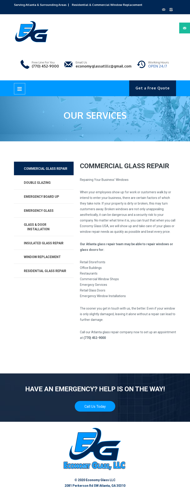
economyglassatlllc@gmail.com (103, 66)
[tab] (44, 169)
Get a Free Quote (153, 88)
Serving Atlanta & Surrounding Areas (40, 5)
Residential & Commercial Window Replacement (107, 5)
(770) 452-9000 (45, 66)
